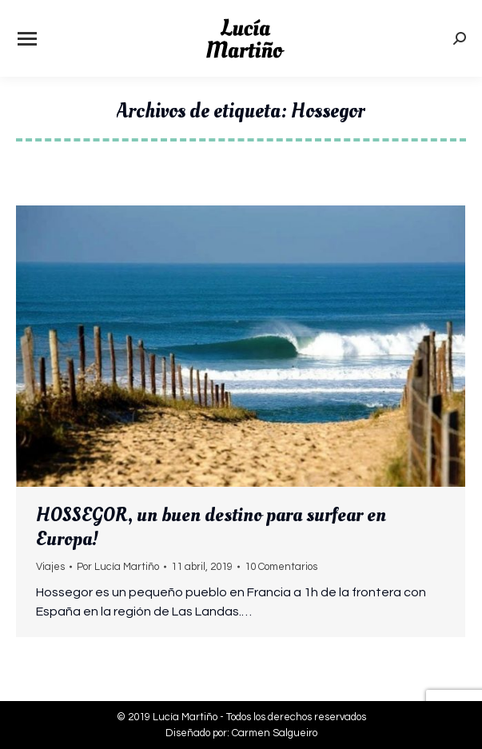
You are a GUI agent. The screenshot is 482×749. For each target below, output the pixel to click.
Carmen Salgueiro (274, 733)
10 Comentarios (281, 566)
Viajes (50, 566)
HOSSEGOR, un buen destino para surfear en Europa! (211, 526)
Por (118, 566)
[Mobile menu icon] (27, 39)
